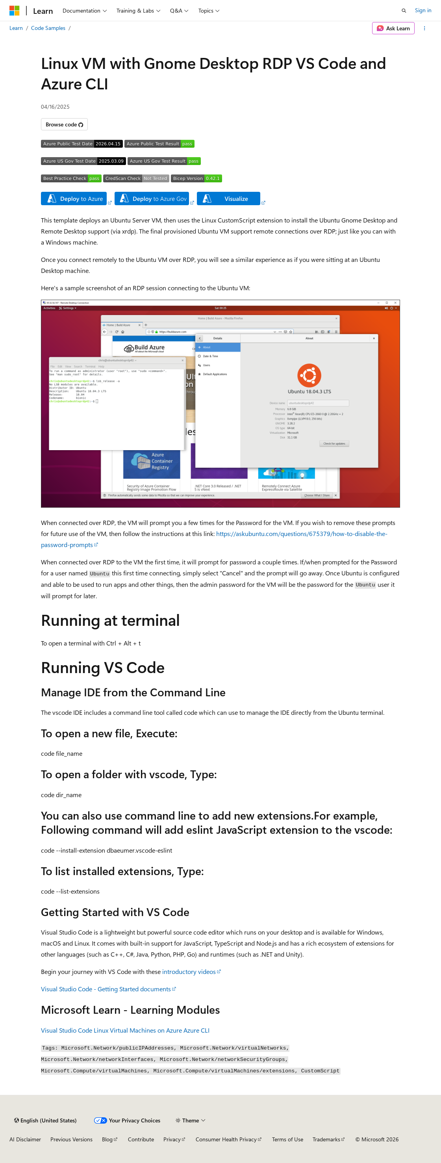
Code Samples (48, 28)
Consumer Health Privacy (226, 1139)
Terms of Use (287, 1139)
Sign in (423, 10)
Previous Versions (71, 1139)
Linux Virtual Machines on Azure (138, 1030)
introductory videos (189, 971)
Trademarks (326, 1139)
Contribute (141, 1139)
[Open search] (404, 11)
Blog (107, 1139)
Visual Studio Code (66, 1030)
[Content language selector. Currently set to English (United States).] (45, 1120)
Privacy (172, 1139)
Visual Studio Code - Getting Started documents (106, 989)
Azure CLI (196, 1030)
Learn (16, 28)
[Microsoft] (14, 11)
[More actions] (425, 28)
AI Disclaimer (25, 1139)
